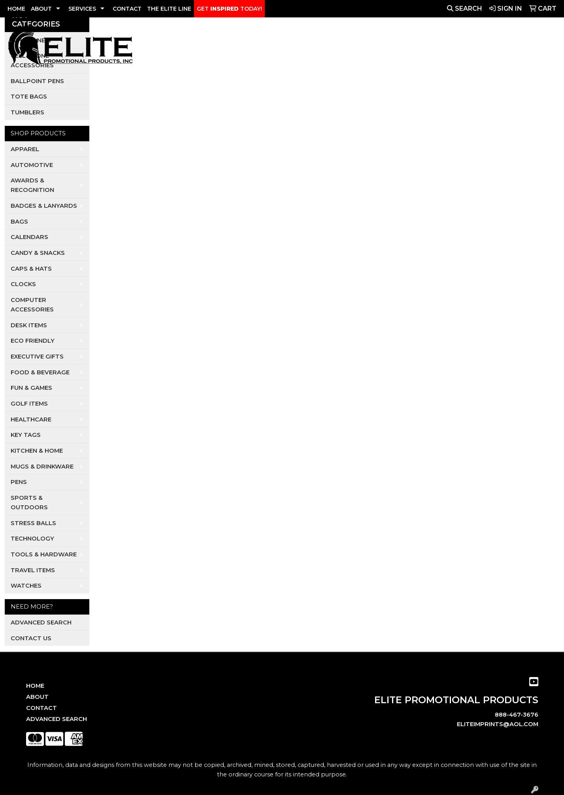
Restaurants (416, 47)
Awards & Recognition (32, 185)
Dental (314, 47)
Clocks (23, 284)
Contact (41, 708)
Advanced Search (41, 622)
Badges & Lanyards (44, 205)
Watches (26, 585)
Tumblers (27, 112)
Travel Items (33, 570)
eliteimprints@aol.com (497, 724)
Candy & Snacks (38, 252)
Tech (453, 47)
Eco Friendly (33, 340)
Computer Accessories (32, 304)
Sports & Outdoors (29, 502)
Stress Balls (33, 523)
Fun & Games (31, 387)
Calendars (29, 237)
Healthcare (31, 419)
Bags (19, 221)
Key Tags (26, 434)
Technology (32, 538)
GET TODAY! (229, 8)
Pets (341, 47)
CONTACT (127, 8)
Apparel (250, 47)
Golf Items (29, 403)
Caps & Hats (31, 268)
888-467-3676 (516, 714)
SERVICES (82, 8)
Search (464, 8)
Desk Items (29, 325)
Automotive (32, 165)
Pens (19, 482)
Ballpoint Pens (37, 81)
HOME (16, 8)
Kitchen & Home (37, 450)
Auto (287, 47)
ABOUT (41, 8)
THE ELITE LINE (169, 8)
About (37, 696)
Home (35, 685)
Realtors (371, 47)
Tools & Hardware (44, 554)
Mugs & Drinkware (42, 466)
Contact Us (31, 638)
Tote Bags (29, 96)
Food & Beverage (40, 372)
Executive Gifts (37, 356)
